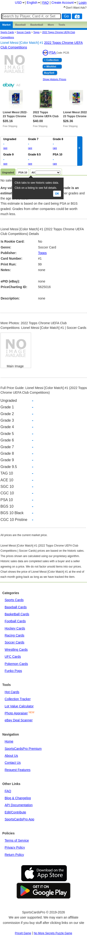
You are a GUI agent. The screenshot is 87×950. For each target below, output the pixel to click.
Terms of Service (17, 840)
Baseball (20, 24)
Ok (57, 193)
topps (36, 32)
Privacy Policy (15, 847)
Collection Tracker (18, 699)
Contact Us (13, 762)
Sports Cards (7, 32)
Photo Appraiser (16, 713)
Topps (42, 253)
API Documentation (19, 805)
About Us (11, 755)
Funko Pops (13, 671)
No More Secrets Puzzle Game (53, 933)
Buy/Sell (49, 72)
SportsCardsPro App (19, 819)
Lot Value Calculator (19, 706)
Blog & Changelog (18, 798)
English (32, 2)
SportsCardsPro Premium (23, 748)
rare (5, 148)
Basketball (36, 24)
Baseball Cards (16, 607)
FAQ (8, 791)
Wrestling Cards (16, 649)
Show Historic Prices (54, 79)
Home (9, 741)
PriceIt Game (23, 933)
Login (83, 2)
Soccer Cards (24, 32)
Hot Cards (12, 692)
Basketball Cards (17, 614)
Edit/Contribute (15, 812)
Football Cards (15, 621)
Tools (61, 24)
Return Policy (14, 855)
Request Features (17, 770)
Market (6, 24)
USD (18, 2)
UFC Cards (13, 656)
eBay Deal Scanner (19, 720)
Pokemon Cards (16, 664)
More (51, 24)
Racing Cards (14, 635)
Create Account (63, 2)
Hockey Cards (15, 628)
